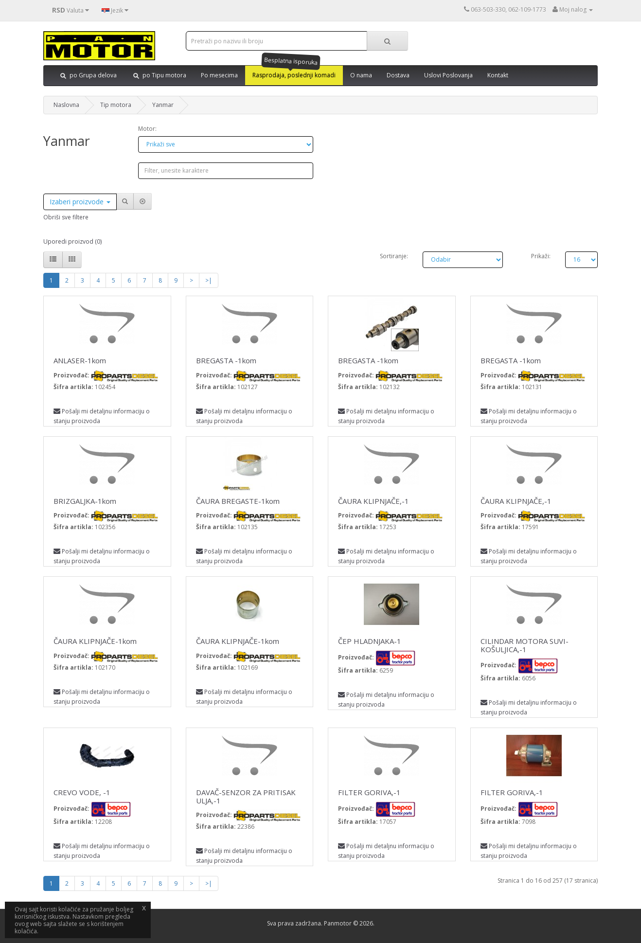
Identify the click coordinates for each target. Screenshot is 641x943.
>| (208, 280)
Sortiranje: (394, 256)
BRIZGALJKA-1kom (84, 501)
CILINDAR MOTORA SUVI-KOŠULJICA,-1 (525, 645)
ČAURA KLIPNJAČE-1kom (95, 641)
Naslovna (66, 105)
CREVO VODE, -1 (81, 792)
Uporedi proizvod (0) (72, 241)
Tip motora (115, 105)
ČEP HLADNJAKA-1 (369, 641)
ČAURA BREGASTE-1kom (238, 501)
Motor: (147, 129)
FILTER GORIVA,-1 (369, 792)
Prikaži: (541, 256)
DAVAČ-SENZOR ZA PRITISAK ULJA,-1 (246, 796)
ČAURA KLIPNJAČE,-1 (373, 501)
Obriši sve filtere (66, 217)
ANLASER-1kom (79, 360)
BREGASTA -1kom (226, 360)
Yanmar (163, 105)
